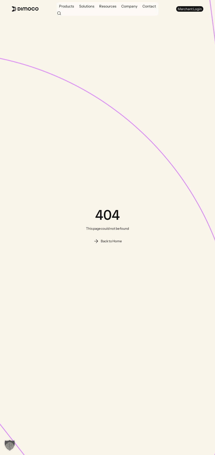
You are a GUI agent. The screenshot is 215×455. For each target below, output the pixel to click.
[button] (66, 6)
